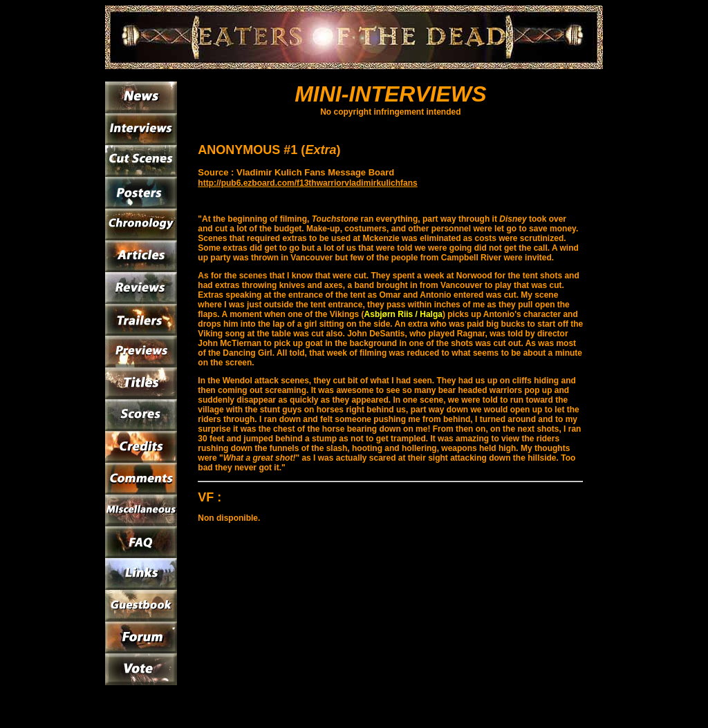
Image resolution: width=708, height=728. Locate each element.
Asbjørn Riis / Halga (403, 314)
